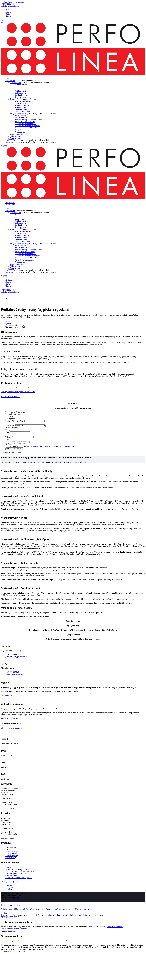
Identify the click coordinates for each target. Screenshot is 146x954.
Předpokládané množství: (14, 421)
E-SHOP (4, 146)
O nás (7, 14)
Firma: (8, 430)
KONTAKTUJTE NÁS (9, 719)
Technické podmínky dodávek (16, 874)
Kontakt (8, 16)
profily (16, 134)
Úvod (7, 79)
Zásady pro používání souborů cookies (60, 910)
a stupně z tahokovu (28, 120)
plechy (21, 97)
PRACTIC (26, 128)
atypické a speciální (24, 130)
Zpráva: (8, 445)
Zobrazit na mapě (7, 809)
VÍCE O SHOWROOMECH (11, 729)
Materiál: (9, 414)
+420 (7, 799)
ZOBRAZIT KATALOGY (10, 397)
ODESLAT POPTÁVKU (14, 449)
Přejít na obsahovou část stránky (13, 2)
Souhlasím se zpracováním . (60, 447)
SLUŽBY (9, 140)
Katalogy (8, 12)
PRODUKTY (10, 81)
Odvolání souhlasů (12, 876)
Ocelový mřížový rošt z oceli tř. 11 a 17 (15, 388)
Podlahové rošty (11, 852)
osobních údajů (38, 447)
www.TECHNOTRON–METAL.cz (14, 902)
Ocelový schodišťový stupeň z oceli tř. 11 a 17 (18, 392)
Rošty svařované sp (22, 118)
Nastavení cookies (82, 910)
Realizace (9, 10)
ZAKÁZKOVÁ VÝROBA (15, 142)
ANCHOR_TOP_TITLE (10, 918)
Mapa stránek (20, 910)
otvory (21, 85)
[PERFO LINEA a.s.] (73, 75)
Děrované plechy (16, 83)
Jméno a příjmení (12, 428)
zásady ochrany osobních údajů (61, 916)
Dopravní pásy (10, 858)
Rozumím (23, 929)
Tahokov (13, 99)
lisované (20, 115)
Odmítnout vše (6, 929)
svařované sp (27, 126)
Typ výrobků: (11, 412)
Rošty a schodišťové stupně (20, 113)
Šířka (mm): (10, 416)
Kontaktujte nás (6, 696)
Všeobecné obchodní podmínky (17, 870)
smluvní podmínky (82, 916)
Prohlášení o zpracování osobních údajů (20, 872)
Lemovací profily (11, 856)
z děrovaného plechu (25, 122)
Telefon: (9, 437)
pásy (15, 138)
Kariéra (8, 868)
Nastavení (16, 929)
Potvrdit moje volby (17, 952)
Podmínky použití (7, 910)
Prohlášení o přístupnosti (35, 910)
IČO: (7, 432)
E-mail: (9, 439)
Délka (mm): (10, 419)
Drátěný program (11, 854)
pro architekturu (24, 111)
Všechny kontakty (7, 882)
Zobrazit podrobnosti (115, 927)
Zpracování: (10, 425)
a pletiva (15, 136)
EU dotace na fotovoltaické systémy (18, 878)
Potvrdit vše (5, 952)
